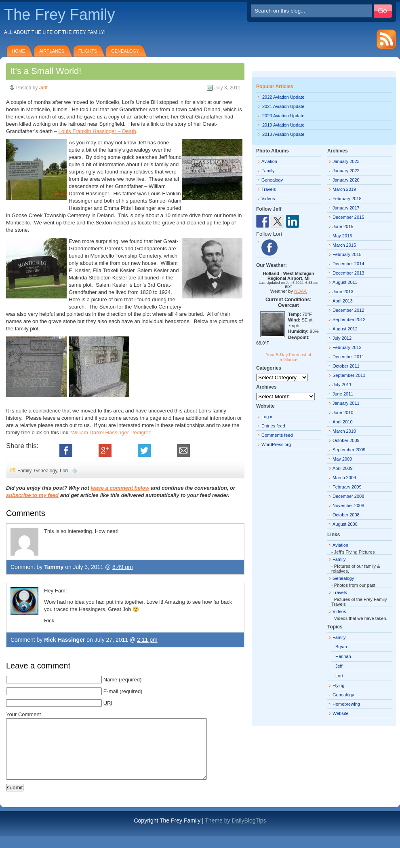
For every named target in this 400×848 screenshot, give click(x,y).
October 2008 (346, 514)
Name (110, 680)
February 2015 (347, 254)
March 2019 (344, 189)
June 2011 (343, 393)
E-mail (110, 691)
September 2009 (349, 449)
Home (18, 51)
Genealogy (125, 51)
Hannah (343, 656)
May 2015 (342, 235)
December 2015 (348, 217)
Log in (267, 416)
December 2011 (348, 356)
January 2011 (346, 403)
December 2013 (348, 273)
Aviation (269, 161)
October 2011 (346, 366)
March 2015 (344, 245)
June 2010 (343, 412)
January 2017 (346, 207)
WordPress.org (276, 444)
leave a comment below (120, 488)
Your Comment (23, 714)
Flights (87, 51)
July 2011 (342, 384)
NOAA (300, 291)
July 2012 (342, 338)
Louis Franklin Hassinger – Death (97, 131)
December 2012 (348, 310)
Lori (64, 471)
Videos (268, 198)
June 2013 (343, 291)
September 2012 (349, 319)
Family (24, 471)
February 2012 (347, 347)
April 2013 (343, 300)
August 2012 (345, 328)
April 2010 (343, 421)
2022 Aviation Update (283, 97)
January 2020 (346, 180)
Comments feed (277, 435)
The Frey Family (59, 14)
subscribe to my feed (32, 495)
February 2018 (347, 198)
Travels (268, 189)
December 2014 (348, 263)
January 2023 (346, 161)
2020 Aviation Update (283, 115)
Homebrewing (346, 704)
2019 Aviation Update (283, 125)
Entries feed (273, 425)
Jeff (43, 88)
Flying (338, 685)
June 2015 (343, 226)
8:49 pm (122, 567)
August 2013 (345, 282)
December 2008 (348, 496)
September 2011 (349, 375)
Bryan (341, 646)
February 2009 (347, 486)
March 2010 (344, 431)
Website (341, 713)
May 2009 (342, 459)
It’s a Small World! (45, 71)
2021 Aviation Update (283, 106)
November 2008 (348, 505)
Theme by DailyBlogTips (235, 832)
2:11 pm (147, 640)
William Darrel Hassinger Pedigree (111, 432)
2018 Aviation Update (283, 134)
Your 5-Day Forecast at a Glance (289, 357)
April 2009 (343, 468)
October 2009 (346, 440)
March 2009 (344, 477)
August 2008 (345, 524)
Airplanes (51, 51)
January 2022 (346, 170)
